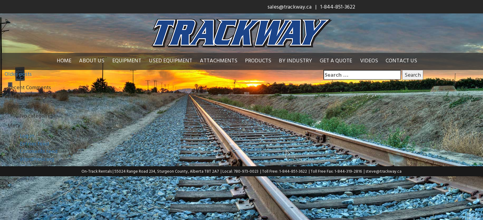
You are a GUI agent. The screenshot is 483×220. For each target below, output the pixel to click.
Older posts (18, 74)
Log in (27, 135)
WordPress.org (37, 159)
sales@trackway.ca (290, 6)
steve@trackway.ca (384, 171)
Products (258, 60)
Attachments (218, 60)
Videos (369, 60)
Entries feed (34, 143)
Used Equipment (170, 60)
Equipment (126, 60)
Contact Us (401, 60)
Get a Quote (336, 60)
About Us (91, 60)
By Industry (295, 60)
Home (64, 60)
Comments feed (38, 151)
